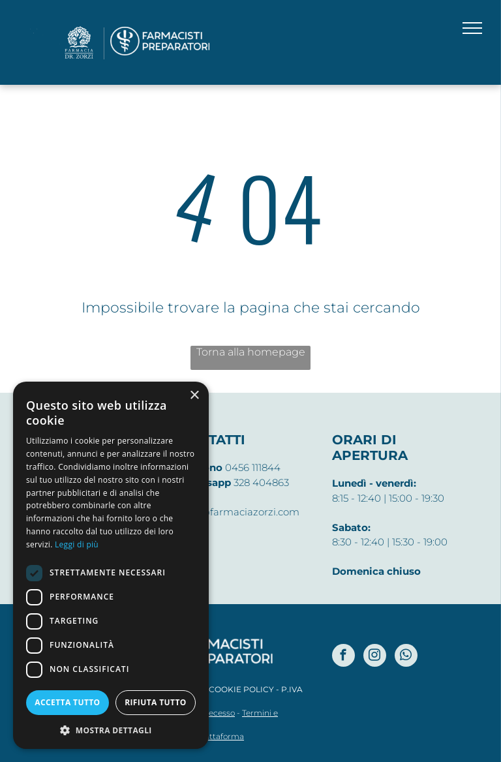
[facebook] (343, 657)
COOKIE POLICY (241, 689)
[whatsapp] (406, 657)
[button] (111, 730)
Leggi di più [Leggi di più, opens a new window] (77, 544)
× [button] (194, 396)
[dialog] (111, 565)
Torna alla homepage (250, 352)
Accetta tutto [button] (67, 702)
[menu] (472, 28)
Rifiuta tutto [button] (156, 702)
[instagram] (374, 657)
